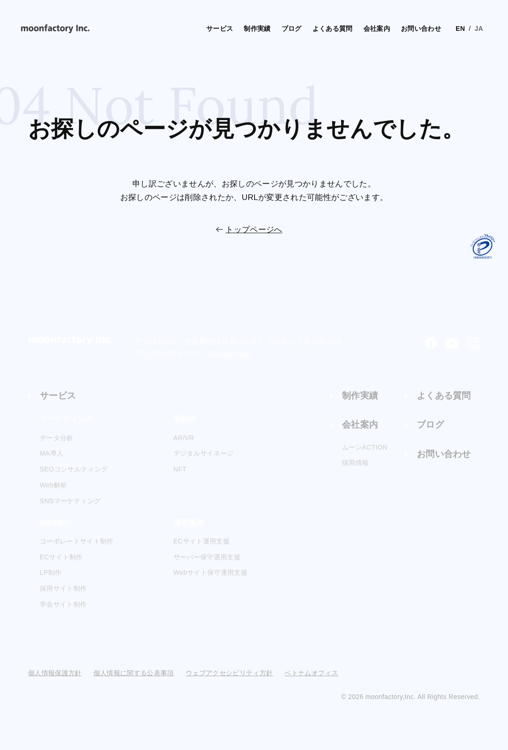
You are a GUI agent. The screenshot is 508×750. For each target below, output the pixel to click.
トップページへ (253, 229)
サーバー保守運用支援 (207, 557)
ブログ (268, 28)
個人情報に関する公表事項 (134, 673)
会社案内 (358, 28)
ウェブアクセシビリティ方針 (229, 673)
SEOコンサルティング (74, 470)
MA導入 (51, 454)
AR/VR (184, 438)
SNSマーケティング (70, 501)
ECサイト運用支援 (202, 541)
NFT (180, 470)
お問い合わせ (404, 28)
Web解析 (53, 486)
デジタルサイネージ (204, 454)
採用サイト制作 (63, 589)
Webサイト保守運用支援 (211, 573)
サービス (193, 28)
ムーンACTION (365, 448)
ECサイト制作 (61, 557)
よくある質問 (311, 28)
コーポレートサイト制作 (77, 541)
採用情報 (355, 464)
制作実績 (232, 28)
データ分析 (56, 438)
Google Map (229, 354)
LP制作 (50, 573)
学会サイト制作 (63, 605)
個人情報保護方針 (55, 673)
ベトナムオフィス (311, 673)
